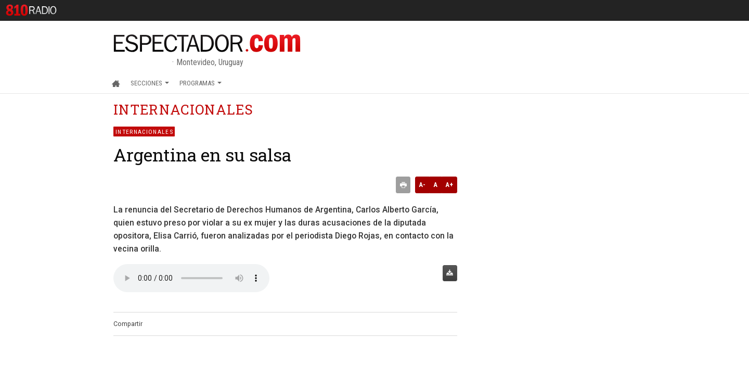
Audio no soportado (191, 278)
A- (422, 185)
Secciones (150, 83)
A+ (449, 185)
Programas (200, 83)
